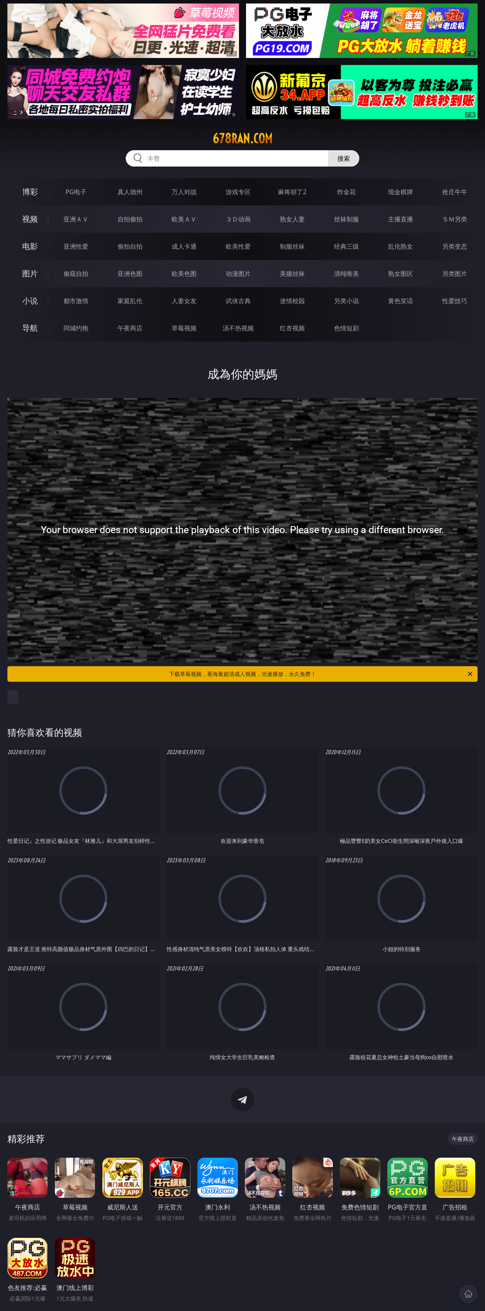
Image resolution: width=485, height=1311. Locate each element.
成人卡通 (184, 246)
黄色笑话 (400, 301)
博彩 (30, 191)
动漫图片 (238, 273)
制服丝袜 (292, 246)
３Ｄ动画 (238, 219)
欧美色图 (184, 273)
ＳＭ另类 (454, 219)
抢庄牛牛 (454, 192)
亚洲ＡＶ (75, 219)
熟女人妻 (292, 219)
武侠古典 (238, 301)
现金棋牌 (400, 192)
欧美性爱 (238, 246)
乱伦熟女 (400, 246)
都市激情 (75, 301)
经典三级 (346, 246)
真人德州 (130, 192)
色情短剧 (346, 328)
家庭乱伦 (130, 301)
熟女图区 (400, 273)
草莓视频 (184, 328)
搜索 (343, 158)
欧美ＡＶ (184, 219)
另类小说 (346, 301)
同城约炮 (75, 328)
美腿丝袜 (292, 273)
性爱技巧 (454, 301)
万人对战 (184, 192)
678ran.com (242, 138)
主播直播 (400, 219)
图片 (30, 273)
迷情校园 (292, 301)
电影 (30, 246)
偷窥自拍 (75, 273)
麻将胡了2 (292, 192)
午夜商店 (130, 328)
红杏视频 (292, 328)
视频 (30, 219)
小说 (30, 300)
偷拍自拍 (130, 246)
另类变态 (454, 246)
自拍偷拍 (130, 219)
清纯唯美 (346, 273)
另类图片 (454, 273)
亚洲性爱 (75, 246)
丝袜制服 (346, 219)
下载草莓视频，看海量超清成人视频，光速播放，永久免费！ (321, 674)
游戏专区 (238, 192)
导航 (30, 328)
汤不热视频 (238, 328)
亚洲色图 (130, 273)
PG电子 (75, 192)
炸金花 (346, 192)
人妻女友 (184, 301)
